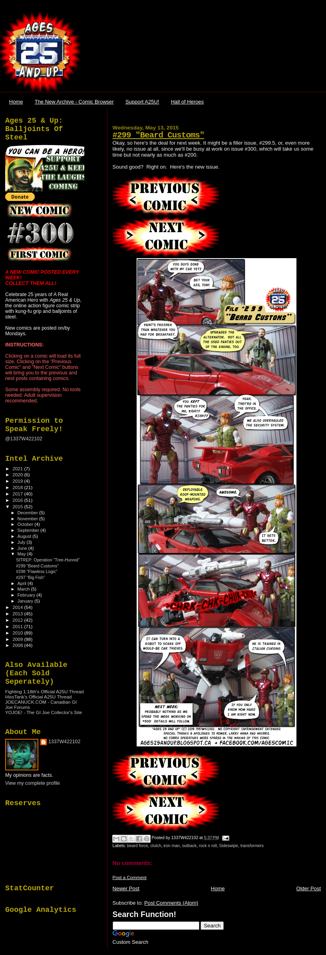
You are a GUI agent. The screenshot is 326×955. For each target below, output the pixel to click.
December (28, 512)
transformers (252, 846)
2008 (18, 645)
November (28, 518)
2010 (18, 632)
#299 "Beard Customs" (159, 135)
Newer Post (126, 888)
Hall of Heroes (187, 102)
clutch (155, 846)
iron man (171, 846)
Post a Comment (130, 877)
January (26, 601)
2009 (18, 639)
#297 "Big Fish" (30, 577)
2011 (18, 626)
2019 (18, 480)
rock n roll (208, 846)
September (29, 530)
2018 (18, 487)
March (24, 589)
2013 (18, 613)
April (23, 583)
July (22, 542)
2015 (18, 506)
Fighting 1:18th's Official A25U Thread (44, 691)
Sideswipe (228, 846)
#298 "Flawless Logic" (36, 571)
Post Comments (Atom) (171, 903)
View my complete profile (32, 783)
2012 (18, 620)
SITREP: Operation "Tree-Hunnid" (48, 559)
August (25, 536)
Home (16, 102)
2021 (18, 468)
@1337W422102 (23, 439)
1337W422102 (64, 741)
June (23, 548)
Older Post (308, 888)
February (27, 595)
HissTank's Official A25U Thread (38, 696)
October (26, 524)
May (22, 553)
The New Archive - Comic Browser (74, 102)
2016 (18, 500)
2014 (18, 607)
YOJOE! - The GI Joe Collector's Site (43, 712)
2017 (18, 493)
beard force (137, 846)
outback (189, 846)
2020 (18, 474)
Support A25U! (142, 102)
